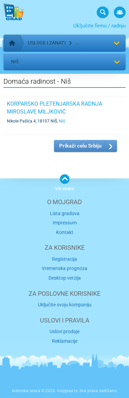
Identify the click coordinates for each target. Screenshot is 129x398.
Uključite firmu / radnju (99, 26)
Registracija (64, 259)
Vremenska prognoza (64, 268)
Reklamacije (64, 341)
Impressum (65, 222)
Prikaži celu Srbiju (80, 146)
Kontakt (64, 232)
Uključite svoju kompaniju (65, 304)
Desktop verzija (65, 278)
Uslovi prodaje (64, 331)
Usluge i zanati (47, 43)
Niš (15, 62)
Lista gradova (64, 213)
